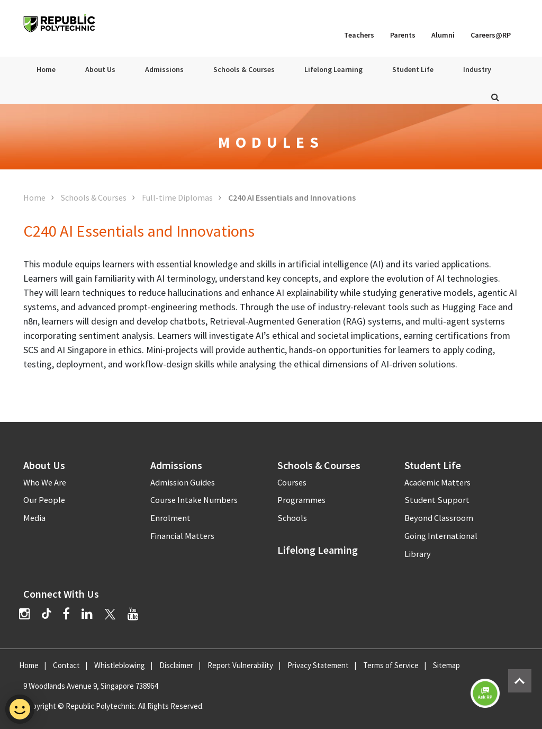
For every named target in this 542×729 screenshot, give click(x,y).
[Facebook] (66, 614)
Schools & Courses (244, 69)
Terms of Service (391, 665)
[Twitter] (110, 614)
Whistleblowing (119, 665)
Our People (44, 500)
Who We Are (44, 482)
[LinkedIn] (87, 614)
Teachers (359, 35)
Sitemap (446, 665)
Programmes (301, 500)
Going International (440, 536)
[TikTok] (52, 615)
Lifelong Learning (333, 69)
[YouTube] (133, 614)
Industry (477, 69)
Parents (402, 35)
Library (417, 554)
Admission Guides (182, 482)
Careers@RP (491, 35)
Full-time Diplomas (177, 197)
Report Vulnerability (240, 665)
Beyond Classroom (438, 518)
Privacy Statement (318, 665)
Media (34, 518)
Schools (292, 518)
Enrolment (170, 518)
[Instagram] (24, 614)
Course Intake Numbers (194, 500)
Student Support (436, 500)
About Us (100, 69)
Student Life (412, 69)
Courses (291, 482)
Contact (66, 665)
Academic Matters (437, 482)
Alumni (443, 35)
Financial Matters (182, 536)
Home (46, 69)
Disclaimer (176, 665)
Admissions (164, 69)
